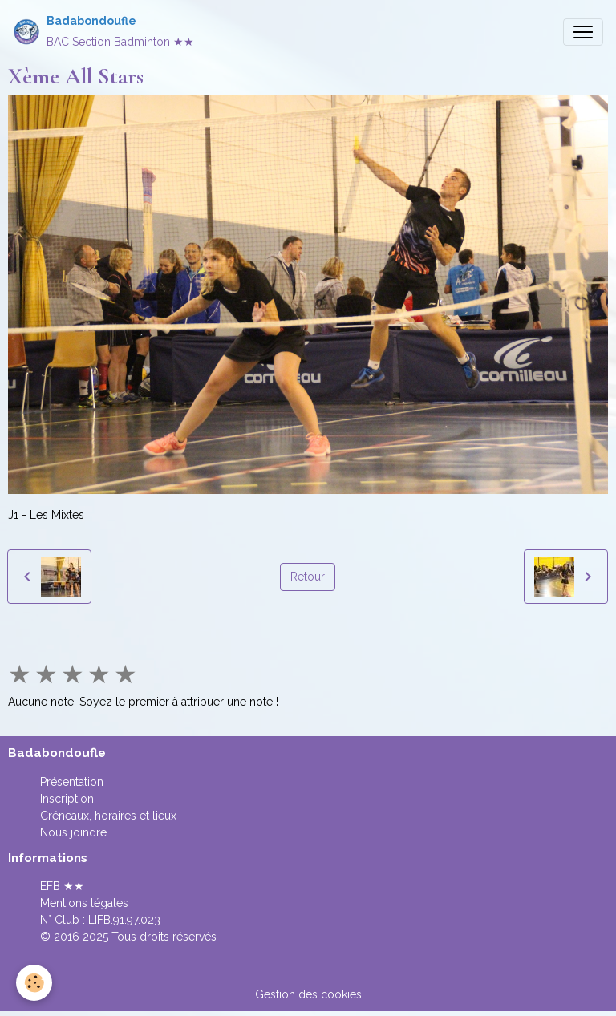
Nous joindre (73, 832)
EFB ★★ (62, 886)
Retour (307, 576)
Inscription (67, 798)
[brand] (103, 32)
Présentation (71, 781)
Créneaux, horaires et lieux (108, 815)
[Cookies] (34, 983)
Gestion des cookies (308, 994)
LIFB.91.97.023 (124, 919)
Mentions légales (84, 903)
